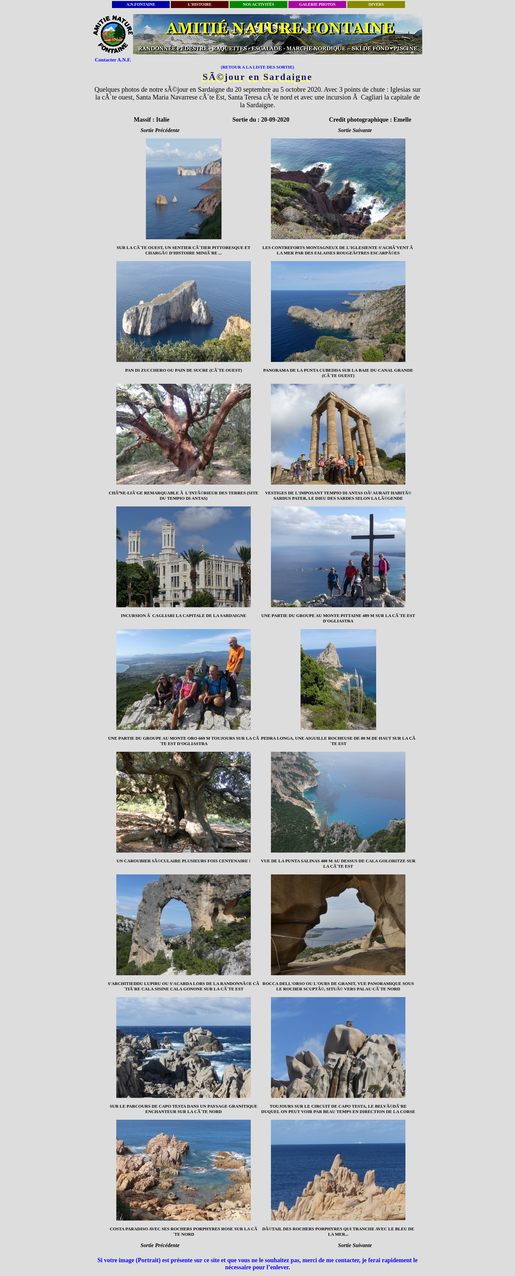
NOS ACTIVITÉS (258, 4)
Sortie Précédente (160, 130)
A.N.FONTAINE (140, 4)
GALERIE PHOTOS (317, 4)
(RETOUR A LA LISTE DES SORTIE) (257, 67)
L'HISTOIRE (199, 4)
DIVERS (376, 4)
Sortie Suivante (355, 130)
